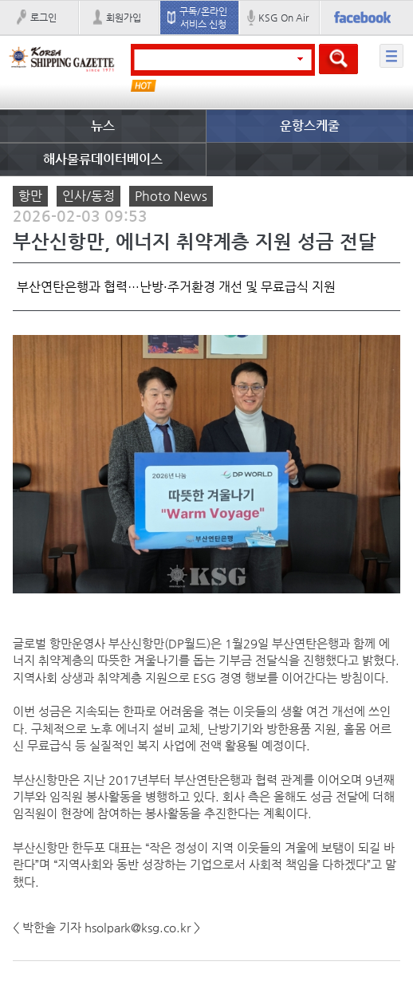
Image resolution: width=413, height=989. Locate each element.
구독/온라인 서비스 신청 (203, 18)
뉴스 (103, 125)
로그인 (43, 17)
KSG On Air (283, 17)
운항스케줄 (310, 125)
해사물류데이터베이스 (103, 159)
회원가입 (123, 17)
